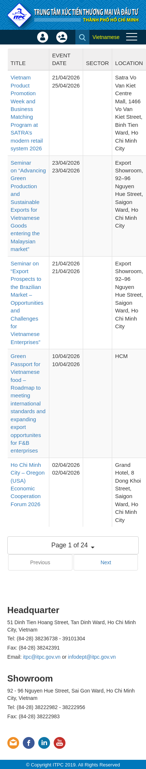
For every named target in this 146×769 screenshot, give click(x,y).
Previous (40, 562)
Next (105, 562)
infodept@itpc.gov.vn (92, 657)
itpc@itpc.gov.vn (42, 657)
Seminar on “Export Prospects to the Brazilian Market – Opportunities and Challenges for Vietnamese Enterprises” (27, 302)
